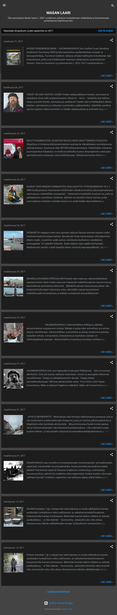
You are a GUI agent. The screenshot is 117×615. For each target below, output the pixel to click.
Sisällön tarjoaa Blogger (58, 603)
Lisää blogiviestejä (58, 592)
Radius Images (67, 609)
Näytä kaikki (105, 30)
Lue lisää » (107, 75)
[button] (111, 40)
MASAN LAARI (58, 13)
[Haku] (113, 6)
